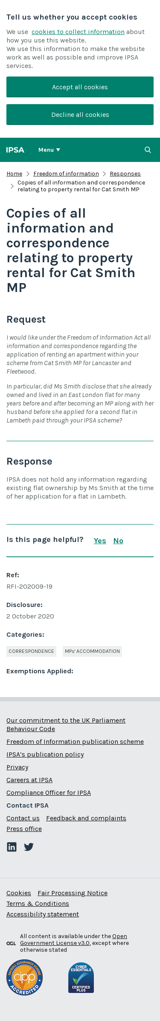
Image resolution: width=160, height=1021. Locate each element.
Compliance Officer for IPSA (48, 792)
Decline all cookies (80, 115)
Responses (125, 173)
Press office (24, 829)
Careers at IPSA (29, 780)
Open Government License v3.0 (73, 940)
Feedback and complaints (86, 818)
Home (14, 173)
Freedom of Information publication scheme (75, 741)
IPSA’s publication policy (45, 754)
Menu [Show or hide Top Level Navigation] (46, 149)
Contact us (23, 818)
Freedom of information (66, 173)
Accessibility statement (42, 914)
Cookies (18, 893)
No (118, 540)
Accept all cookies (80, 87)
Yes (100, 540)
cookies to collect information (78, 32)
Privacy (17, 767)
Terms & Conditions (37, 903)
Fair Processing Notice (73, 893)
